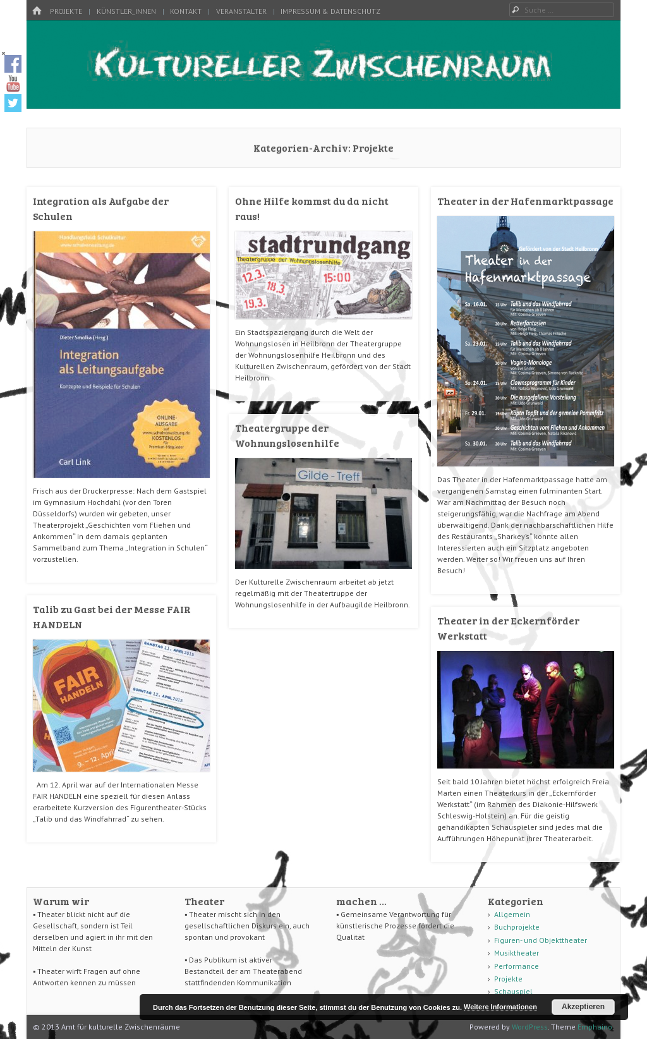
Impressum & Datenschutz (330, 11)
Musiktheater (516, 952)
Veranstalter (241, 11)
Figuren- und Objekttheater (540, 940)
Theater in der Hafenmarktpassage (525, 200)
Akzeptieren (583, 1006)
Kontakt (186, 11)
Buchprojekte (517, 927)
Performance (516, 966)
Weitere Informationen (500, 1007)
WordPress (530, 1026)
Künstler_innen (126, 11)
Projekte (66, 11)
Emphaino (594, 1026)
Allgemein (512, 914)
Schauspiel (513, 991)
